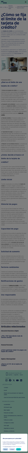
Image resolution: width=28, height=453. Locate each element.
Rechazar (5, 449)
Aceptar (18, 449)
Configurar (12, 449)
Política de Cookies (8, 446)
